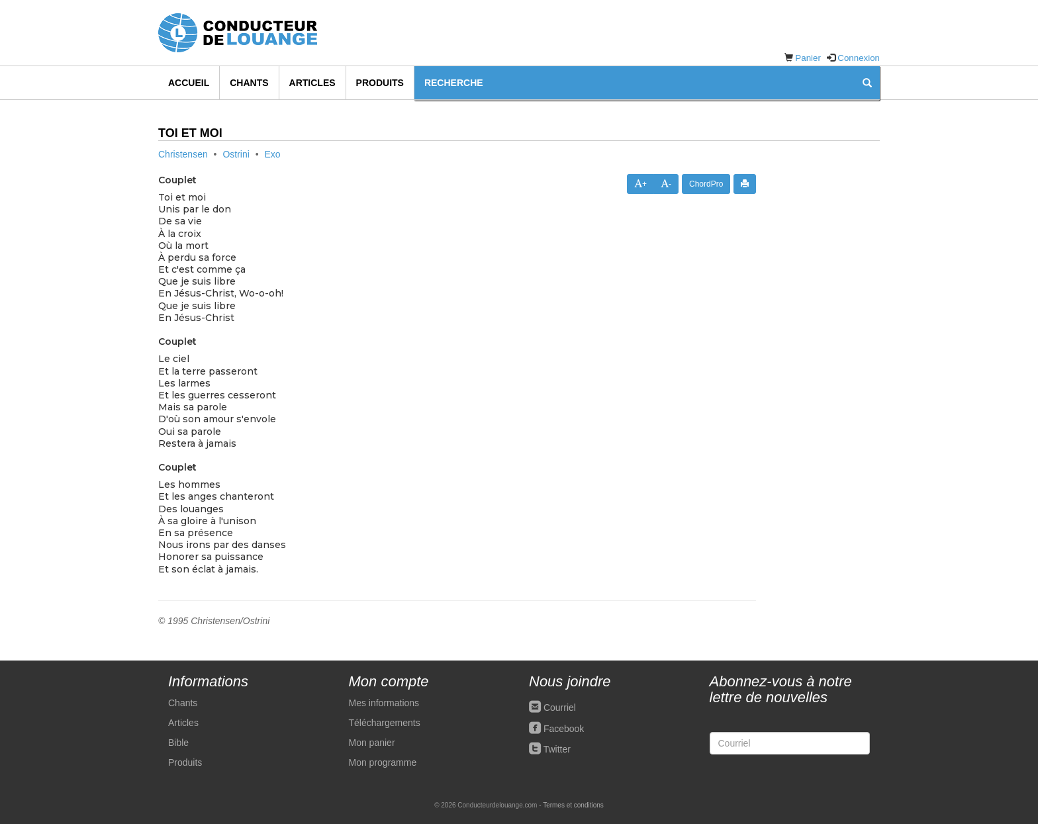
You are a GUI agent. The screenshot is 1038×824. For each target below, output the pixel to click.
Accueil (188, 82)
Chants (249, 82)
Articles (312, 82)
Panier (808, 58)
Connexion (858, 58)
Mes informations (384, 703)
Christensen (183, 154)
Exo (273, 154)
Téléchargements (384, 722)
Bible (178, 742)
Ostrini (235, 154)
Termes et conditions (573, 805)
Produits (380, 82)
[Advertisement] (828, 346)
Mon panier (372, 742)
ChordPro (706, 184)
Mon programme (383, 762)
